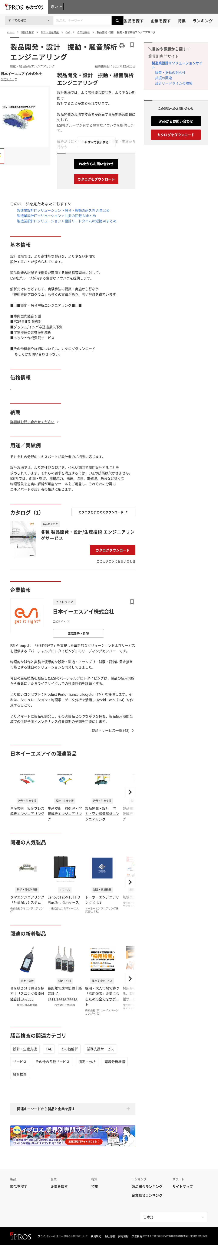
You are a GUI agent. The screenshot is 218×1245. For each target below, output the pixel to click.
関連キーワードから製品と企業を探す (46, 1108)
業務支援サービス (100, 1048)
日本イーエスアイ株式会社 (21, 74)
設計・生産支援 (25, 1048)
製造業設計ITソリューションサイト (177, 64)
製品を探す (134, 21)
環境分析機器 (115, 1061)
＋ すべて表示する (96, 142)
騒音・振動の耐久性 (170, 72)
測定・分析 (87, 1061)
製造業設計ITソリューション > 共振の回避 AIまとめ (56, 215)
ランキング (203, 21)
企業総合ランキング (147, 1195)
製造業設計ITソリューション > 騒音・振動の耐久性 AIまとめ (63, 210)
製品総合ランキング (147, 1186)
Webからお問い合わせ (96, 163)
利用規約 (96, 1236)
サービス (20, 1061)
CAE (49, 1048)
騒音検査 (20, 1074)
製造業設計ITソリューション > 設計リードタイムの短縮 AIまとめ (66, 220)
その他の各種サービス (53, 1061)
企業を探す (161, 21)
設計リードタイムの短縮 (173, 83)
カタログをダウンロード (96, 179)
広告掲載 (137, 1236)
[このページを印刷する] (121, 45)
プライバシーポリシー (50, 1236)
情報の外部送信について (75, 1236)
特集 (182, 21)
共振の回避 (163, 77)
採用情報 (123, 1236)
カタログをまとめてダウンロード (103, 512)
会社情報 (110, 1236)
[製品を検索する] (117, 20)
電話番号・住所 (78, 633)
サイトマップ (182, 1186)
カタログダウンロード (113, 550)
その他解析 (69, 1048)
